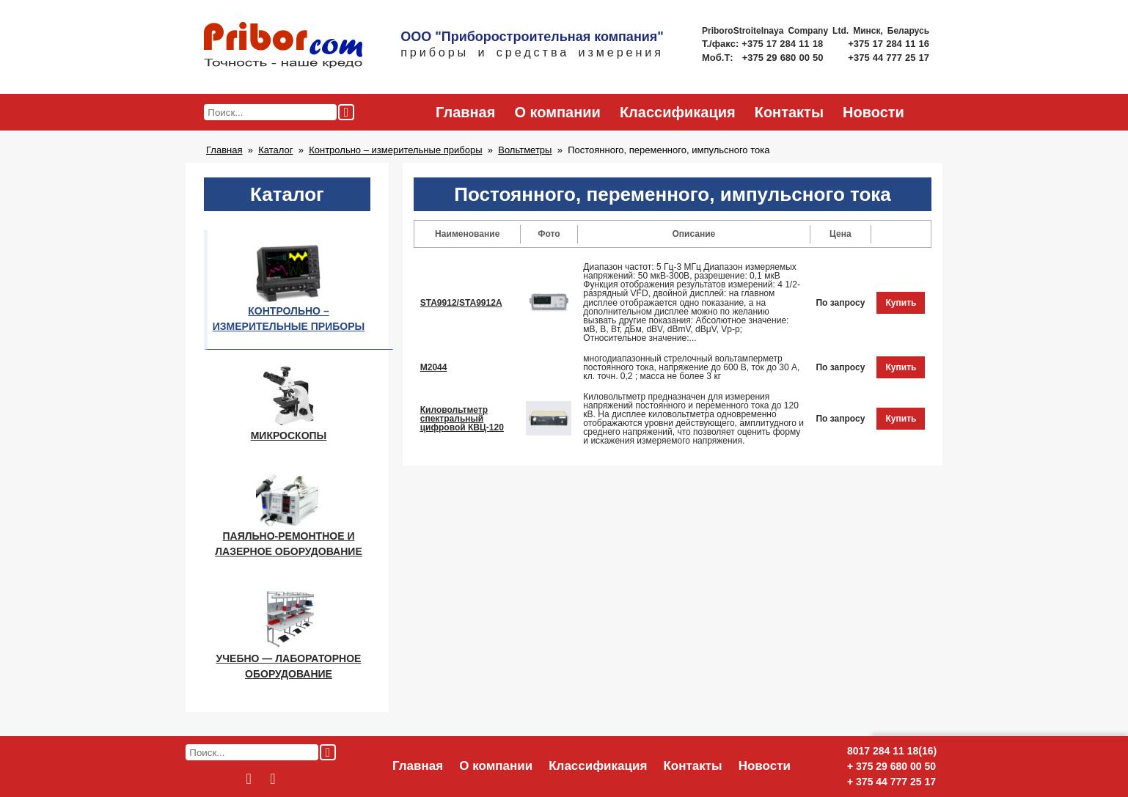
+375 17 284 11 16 (888, 43)
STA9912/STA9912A (461, 303)
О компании (557, 112)
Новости (873, 112)
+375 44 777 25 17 (888, 57)
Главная (465, 112)
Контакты (789, 112)
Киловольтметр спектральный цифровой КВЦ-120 (462, 419)
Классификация (678, 112)
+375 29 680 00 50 (784, 57)
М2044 (433, 367)
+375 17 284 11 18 (783, 43)
